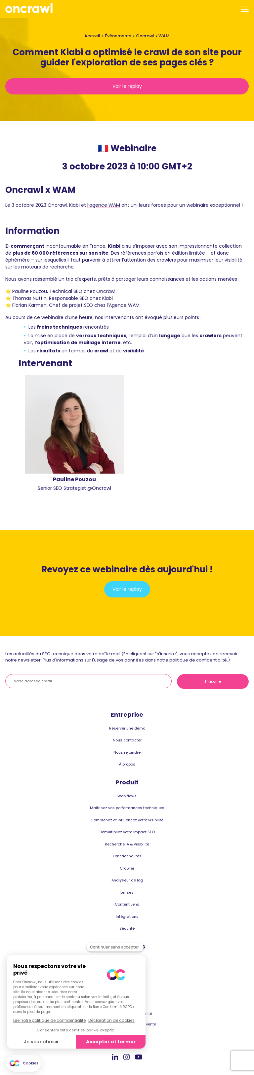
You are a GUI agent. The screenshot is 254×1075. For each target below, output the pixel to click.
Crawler (127, 868)
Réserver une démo (127, 728)
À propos (127, 764)
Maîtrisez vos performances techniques (127, 807)
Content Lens (127, 904)
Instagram (126, 1056)
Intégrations (127, 916)
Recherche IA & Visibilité (127, 844)
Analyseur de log (127, 880)
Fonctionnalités (127, 856)
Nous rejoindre (127, 752)
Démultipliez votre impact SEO (127, 832)
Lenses (127, 892)
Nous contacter (127, 740)
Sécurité (127, 928)
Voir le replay (127, 86)
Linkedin (115, 1056)
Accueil (92, 36)
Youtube (138, 1057)
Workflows (127, 796)
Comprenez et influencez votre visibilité (127, 820)
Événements (118, 36)
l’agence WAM (103, 205)
